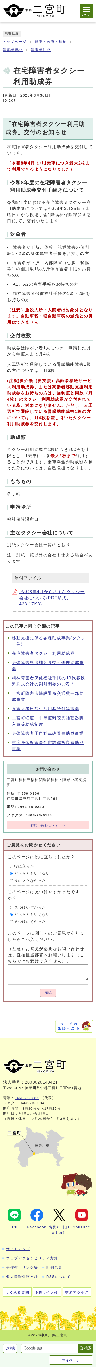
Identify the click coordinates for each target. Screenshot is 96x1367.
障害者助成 (41, 50)
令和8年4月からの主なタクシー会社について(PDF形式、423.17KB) (48, 598)
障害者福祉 (13, 50)
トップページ (15, 42)
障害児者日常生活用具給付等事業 (45, 709)
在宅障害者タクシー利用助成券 (43, 653)
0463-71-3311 (27, 1098)
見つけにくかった (30, 922)
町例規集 (54, 1267)
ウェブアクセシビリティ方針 (32, 1258)
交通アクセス (77, 1292)
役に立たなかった (30, 881)
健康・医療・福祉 (51, 42)
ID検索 (10, 1348)
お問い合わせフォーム (48, 825)
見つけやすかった (30, 907)
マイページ (71, 1360)
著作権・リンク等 (22, 1267)
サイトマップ (18, 1249)
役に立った (24, 866)
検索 (87, 1348)
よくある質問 (17, 1292)
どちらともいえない (32, 873)
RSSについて (58, 1277)
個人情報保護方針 (22, 1277)
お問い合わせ (47, 1292)
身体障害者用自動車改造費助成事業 (48, 733)
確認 (48, 993)
